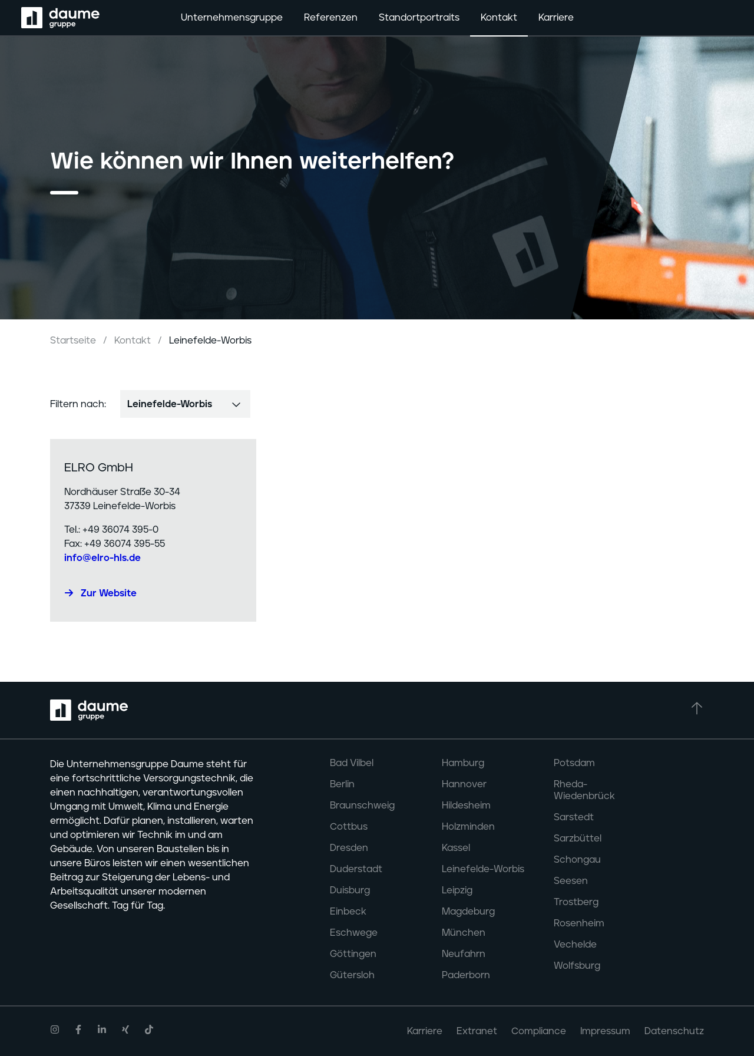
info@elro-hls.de (102, 558)
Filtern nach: (78, 404)
